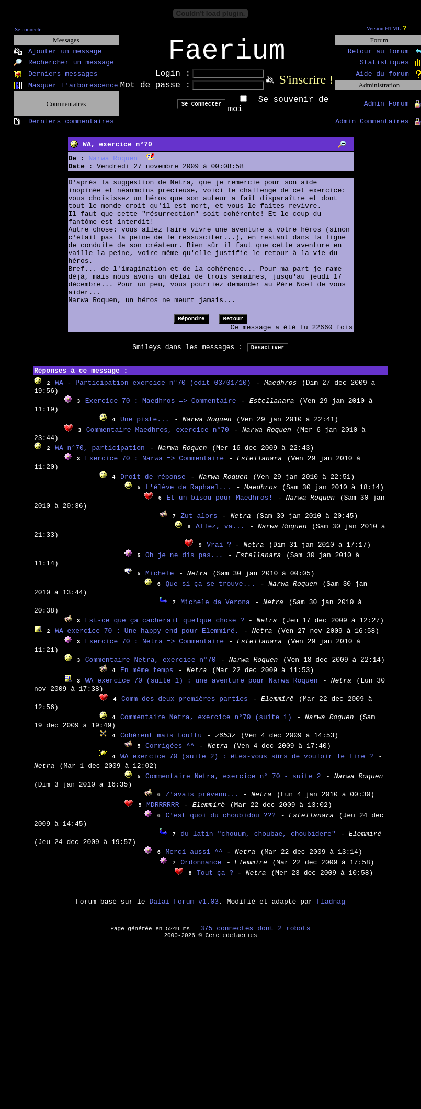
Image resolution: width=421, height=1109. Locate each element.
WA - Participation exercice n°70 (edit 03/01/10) (153, 390)
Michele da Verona (215, 609)
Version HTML (384, 28)
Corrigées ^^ (170, 753)
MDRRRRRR (162, 812)
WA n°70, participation (100, 455)
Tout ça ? (217, 880)
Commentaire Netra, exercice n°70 (150, 667)
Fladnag (330, 908)
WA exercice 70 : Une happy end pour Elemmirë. (146, 638)
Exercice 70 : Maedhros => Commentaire (160, 408)
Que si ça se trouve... (210, 591)
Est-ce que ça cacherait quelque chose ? (166, 627)
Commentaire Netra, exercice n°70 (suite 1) (206, 724)
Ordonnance (200, 869)
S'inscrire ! (306, 86)
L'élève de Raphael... (188, 494)
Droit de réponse (153, 484)
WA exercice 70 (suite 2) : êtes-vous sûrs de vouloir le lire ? (246, 763)
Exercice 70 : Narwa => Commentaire (154, 465)
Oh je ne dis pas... (184, 562)
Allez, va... (220, 533)
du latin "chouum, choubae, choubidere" (257, 841)
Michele (159, 580)
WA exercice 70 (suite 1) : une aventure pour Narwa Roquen (201, 687)
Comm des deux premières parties (184, 706)
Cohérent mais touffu (161, 742)
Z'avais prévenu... (204, 801)
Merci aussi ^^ (195, 859)
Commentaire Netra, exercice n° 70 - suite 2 (233, 783)
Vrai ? (221, 552)
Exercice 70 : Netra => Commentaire (154, 648)
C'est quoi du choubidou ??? (220, 822)
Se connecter (29, 29)
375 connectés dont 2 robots (255, 935)
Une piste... (144, 426)
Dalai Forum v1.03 (184, 908)
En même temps (146, 677)
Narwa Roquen (113, 165)
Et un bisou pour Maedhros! (219, 505)
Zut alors (198, 523)
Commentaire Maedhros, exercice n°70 (157, 437)
